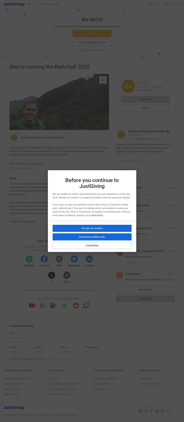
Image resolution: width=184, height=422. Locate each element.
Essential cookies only (92, 236)
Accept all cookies (92, 228)
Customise (92, 245)
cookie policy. (96, 215)
